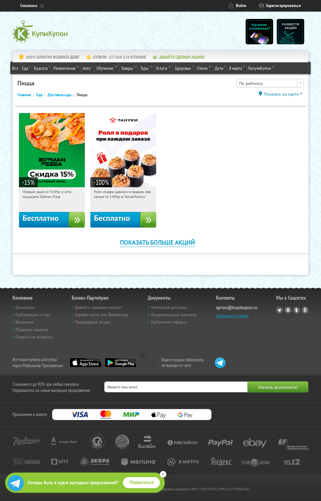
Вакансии (25, 322)
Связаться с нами (232, 315)
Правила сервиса (32, 329)
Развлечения (66, 67)
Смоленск (28, 5)
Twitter (296, 310)
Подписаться (142, 482)
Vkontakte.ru (288, 310)
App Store (86, 363)
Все (15, 68)
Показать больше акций (157, 242)
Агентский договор (169, 307)
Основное (25, 307)
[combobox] (270, 83)
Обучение (106, 67)
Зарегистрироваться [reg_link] (283, 5)
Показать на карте (281, 94)
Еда (26, 67)
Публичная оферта (169, 322)
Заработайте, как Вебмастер (102, 314)
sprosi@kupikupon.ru (236, 307)
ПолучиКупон (261, 67)
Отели (204, 67)
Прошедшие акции (92, 322)
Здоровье (184, 67)
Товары (129, 67)
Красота (42, 67)
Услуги (163, 67)
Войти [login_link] (241, 5)
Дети (220, 67)
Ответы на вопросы (34, 337)
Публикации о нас (33, 314)
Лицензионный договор (174, 314)
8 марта (236, 67)
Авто (88, 67)
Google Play (121, 363)
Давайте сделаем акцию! (98, 307)
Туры (146, 67)
